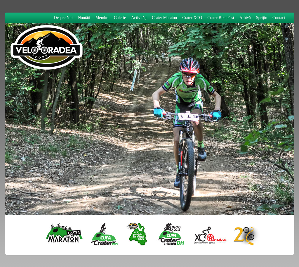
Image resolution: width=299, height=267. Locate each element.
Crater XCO (192, 17)
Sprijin (261, 17)
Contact (278, 17)
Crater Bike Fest (220, 17)
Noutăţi (84, 17)
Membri (102, 17)
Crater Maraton (164, 17)
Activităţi (139, 17)
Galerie (120, 17)
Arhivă (245, 17)
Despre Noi (63, 17)
